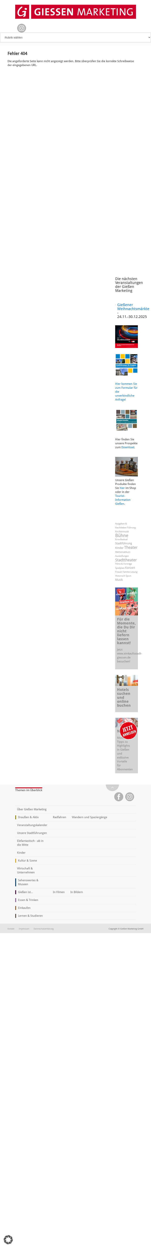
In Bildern (76, 892)
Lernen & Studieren (30, 915)
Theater (130, 547)
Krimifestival (121, 539)
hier (122, 488)
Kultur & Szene (27, 860)
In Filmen (59, 892)
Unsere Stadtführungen (32, 833)
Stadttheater (126, 560)
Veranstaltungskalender (32, 825)
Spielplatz (120, 568)
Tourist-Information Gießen (123, 499)
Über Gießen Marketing (32, 809)
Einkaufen (24, 908)
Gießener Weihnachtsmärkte (133, 307)
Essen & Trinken (28, 900)
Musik (119, 579)
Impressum (24, 929)
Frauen (118, 572)
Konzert (130, 567)
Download (127, 447)
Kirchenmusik (122, 531)
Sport (128, 576)
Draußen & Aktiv (28, 817)
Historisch (120, 576)
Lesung (133, 572)
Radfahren (59, 817)
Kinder (119, 548)
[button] (8, 1239)
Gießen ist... (25, 892)
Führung (131, 527)
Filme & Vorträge (123, 564)
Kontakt (11, 929)
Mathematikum (122, 552)
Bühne (121, 535)
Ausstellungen (122, 556)
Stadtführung (123, 543)
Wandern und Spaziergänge (89, 817)
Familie (126, 572)
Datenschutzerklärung (44, 929)
